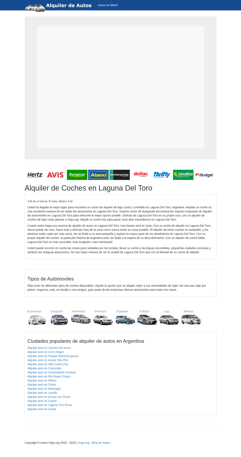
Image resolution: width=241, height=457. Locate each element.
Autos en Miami (108, 5)
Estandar (122, 317)
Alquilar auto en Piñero (42, 380)
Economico (34, 317)
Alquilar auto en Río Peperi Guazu (49, 376)
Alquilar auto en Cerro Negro (46, 352)
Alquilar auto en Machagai (44, 388)
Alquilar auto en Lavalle (42, 392)
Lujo (166, 317)
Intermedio (78, 317)
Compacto (56, 317)
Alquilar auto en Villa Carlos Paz (48, 364)
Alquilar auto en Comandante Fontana (52, 372)
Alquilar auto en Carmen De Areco (49, 347)
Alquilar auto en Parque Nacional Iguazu (53, 356)
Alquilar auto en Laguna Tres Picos (50, 405)
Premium (100, 317)
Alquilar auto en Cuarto (42, 401)
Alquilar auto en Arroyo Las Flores (49, 396)
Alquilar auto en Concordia (44, 368)
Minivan (188, 317)
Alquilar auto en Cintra (42, 384)
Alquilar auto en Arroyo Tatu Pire (48, 360)
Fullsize (144, 317)
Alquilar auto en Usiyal (42, 409)
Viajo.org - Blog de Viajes (94, 442)
